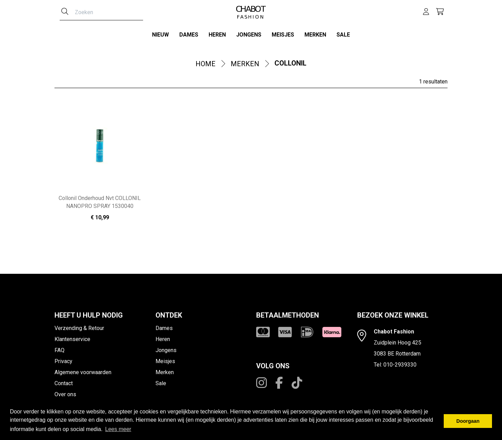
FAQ (59, 348)
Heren (217, 34)
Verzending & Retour (79, 326)
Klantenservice (72, 337)
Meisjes (283, 34)
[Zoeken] (65, 12)
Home (205, 62)
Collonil (290, 61)
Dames (188, 34)
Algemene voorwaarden (82, 370)
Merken (315, 34)
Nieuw (160, 34)
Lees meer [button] (118, 429)
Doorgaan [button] (468, 421)
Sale (343, 34)
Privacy (63, 359)
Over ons (65, 392)
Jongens (248, 34)
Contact (63, 381)
